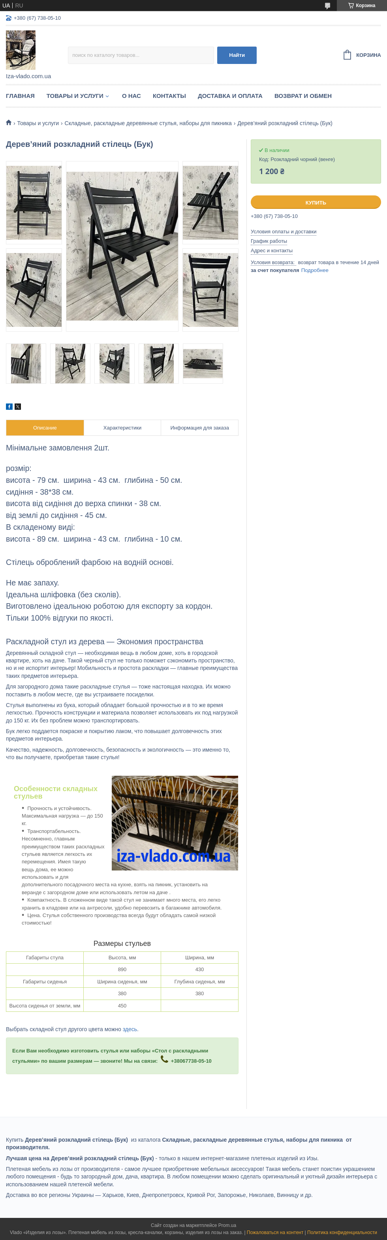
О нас (131, 96)
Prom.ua (227, 1225)
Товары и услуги (75, 96)
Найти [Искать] (237, 55)
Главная (20, 96)
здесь (130, 1029)
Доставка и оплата (230, 96)
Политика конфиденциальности (342, 1232)
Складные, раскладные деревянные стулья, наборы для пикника (148, 123)
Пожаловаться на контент (275, 1232)
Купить (316, 203)
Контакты (169, 96)
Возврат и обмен (303, 96)
